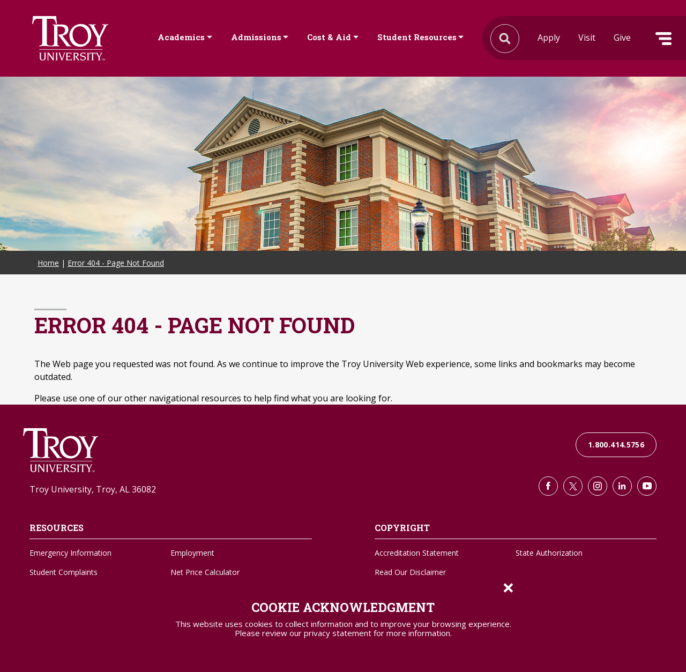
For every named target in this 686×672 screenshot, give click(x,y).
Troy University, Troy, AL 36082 (92, 489)
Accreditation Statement (417, 553)
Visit (586, 37)
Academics (181, 37)
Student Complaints (63, 572)
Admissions (256, 37)
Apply (549, 37)
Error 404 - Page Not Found (116, 263)
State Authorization (549, 553)
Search (70, 38)
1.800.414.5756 (616, 444)
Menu (663, 38)
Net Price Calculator (205, 572)
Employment (192, 553)
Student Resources (417, 37)
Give (622, 37)
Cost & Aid (329, 37)
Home (48, 263)
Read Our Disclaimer (410, 572)
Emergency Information (70, 553)
